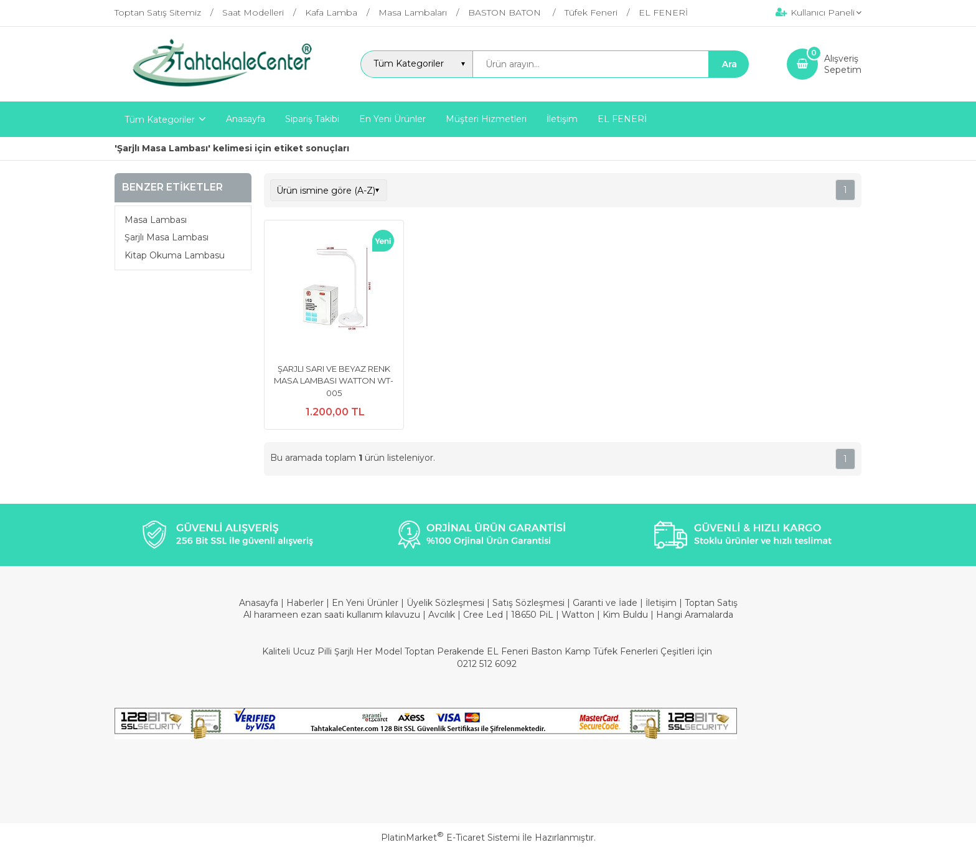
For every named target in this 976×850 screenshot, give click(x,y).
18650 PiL (532, 614)
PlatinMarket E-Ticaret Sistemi (450, 837)
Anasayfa (260, 602)
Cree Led (483, 614)
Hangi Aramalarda (694, 614)
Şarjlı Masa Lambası (166, 237)
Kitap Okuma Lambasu (174, 255)
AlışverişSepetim (842, 64)
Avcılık (441, 614)
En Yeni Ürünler (366, 602)
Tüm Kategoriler (159, 119)
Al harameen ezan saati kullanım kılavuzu (331, 614)
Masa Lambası (155, 219)
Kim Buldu (625, 614)
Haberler (306, 602)
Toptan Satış (711, 602)
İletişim (662, 602)
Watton (577, 614)
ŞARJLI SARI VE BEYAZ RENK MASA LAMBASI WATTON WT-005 (333, 381)
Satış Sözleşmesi (528, 602)
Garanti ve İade (605, 602)
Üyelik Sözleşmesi (445, 602)
